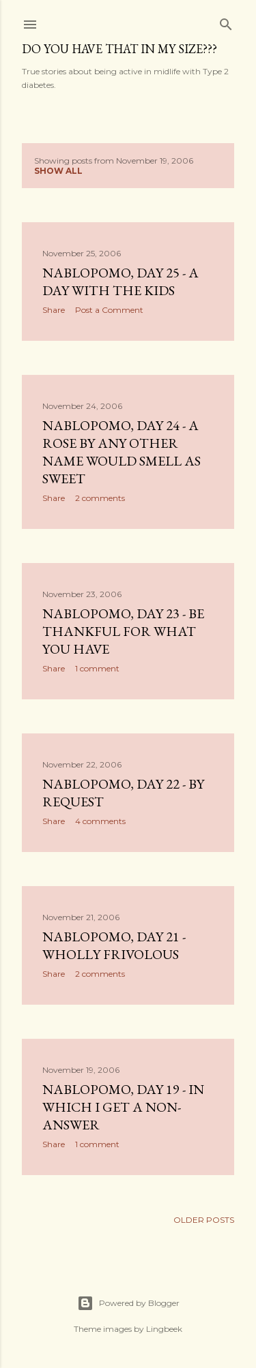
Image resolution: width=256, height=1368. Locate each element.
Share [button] (53, 310)
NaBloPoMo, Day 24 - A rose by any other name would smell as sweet (121, 451)
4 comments (100, 821)
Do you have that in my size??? (119, 49)
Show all (58, 171)
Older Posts (203, 1220)
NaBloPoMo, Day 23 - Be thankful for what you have (123, 631)
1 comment (97, 668)
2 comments (100, 498)
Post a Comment (109, 310)
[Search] (226, 21)
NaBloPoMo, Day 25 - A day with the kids (120, 281)
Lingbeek (164, 1329)
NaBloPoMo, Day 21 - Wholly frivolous (114, 945)
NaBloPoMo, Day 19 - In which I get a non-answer (123, 1107)
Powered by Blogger (128, 1303)
